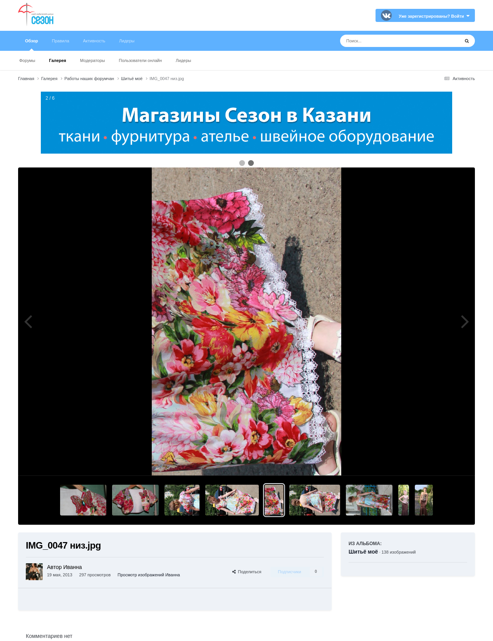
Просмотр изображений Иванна (148, 574)
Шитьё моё (363, 552)
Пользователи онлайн (140, 60)
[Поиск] (385, 41)
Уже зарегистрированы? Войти (434, 16)
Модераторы (92, 60)
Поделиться (247, 571)
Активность (94, 40)
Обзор (31, 44)
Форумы (27, 60)
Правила (60, 40)
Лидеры (183, 60)
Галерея (57, 60)
